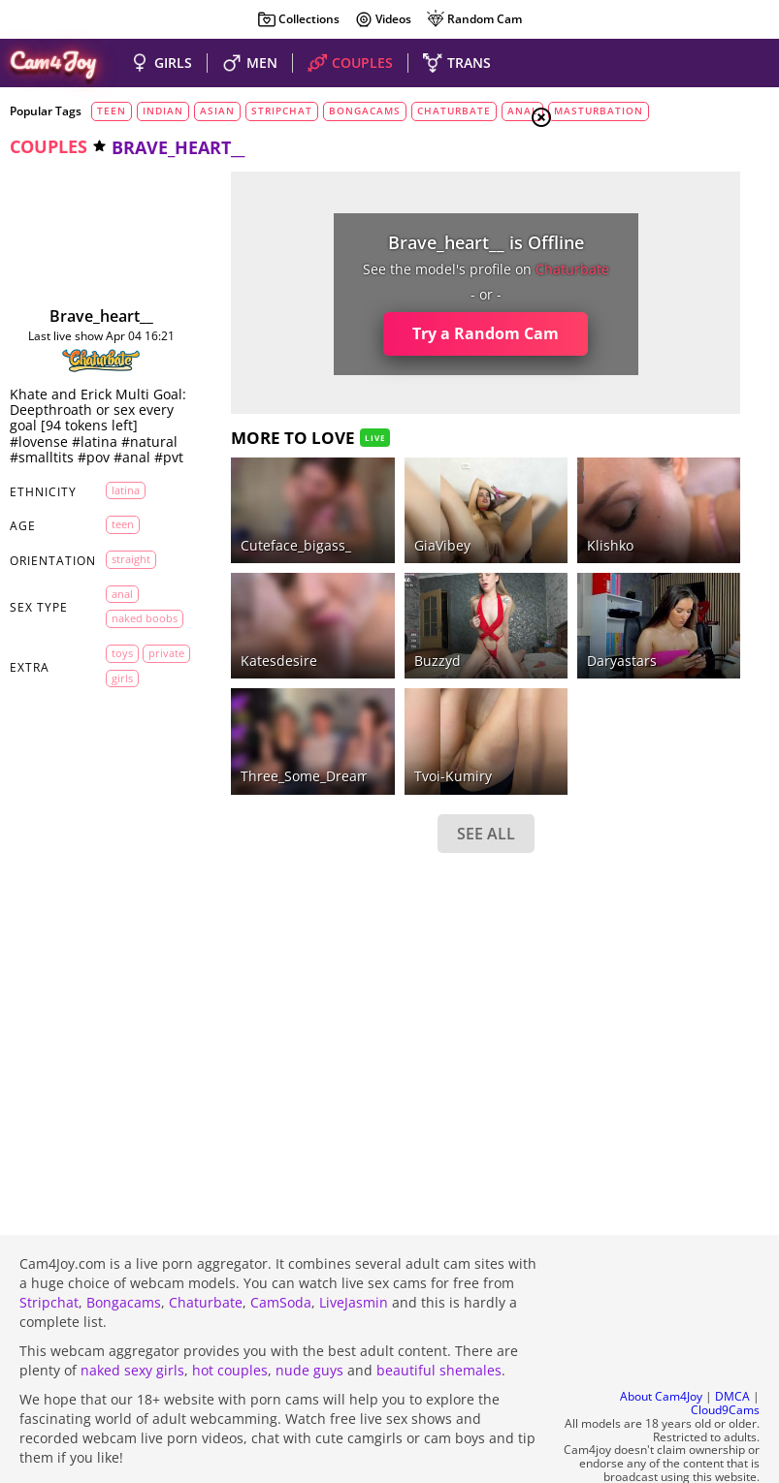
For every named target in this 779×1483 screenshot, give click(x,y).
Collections (298, 19)
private (129, 748)
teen (111, 110)
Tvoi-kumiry (343, 670)
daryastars (458, 590)
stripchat (281, 110)
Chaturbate (206, 1250)
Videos (382, 19)
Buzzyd (328, 590)
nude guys (309, 1318)
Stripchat (49, 1250)
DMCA (732, 1345)
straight (131, 619)
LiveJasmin (353, 1250)
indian (163, 110)
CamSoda (280, 1250)
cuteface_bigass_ (241, 509)
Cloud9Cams (725, 1358)
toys (122, 723)
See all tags (670, 1146)
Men (610, 262)
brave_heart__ (74, 316)
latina (126, 550)
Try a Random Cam (349, 333)
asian (217, 110)
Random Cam (474, 19)
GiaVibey (333, 509)
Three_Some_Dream (250, 670)
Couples (623, 238)
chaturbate (454, 110)
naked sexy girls (132, 1318)
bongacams (365, 110)
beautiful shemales (439, 1318)
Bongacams (123, 1250)
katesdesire (224, 590)
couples (48, 146)
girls (122, 773)
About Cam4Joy (661, 1345)
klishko (446, 509)
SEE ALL (349, 727)
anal (122, 654)
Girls (614, 215)
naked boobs (131, 682)
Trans (615, 286)
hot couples (230, 1318)
